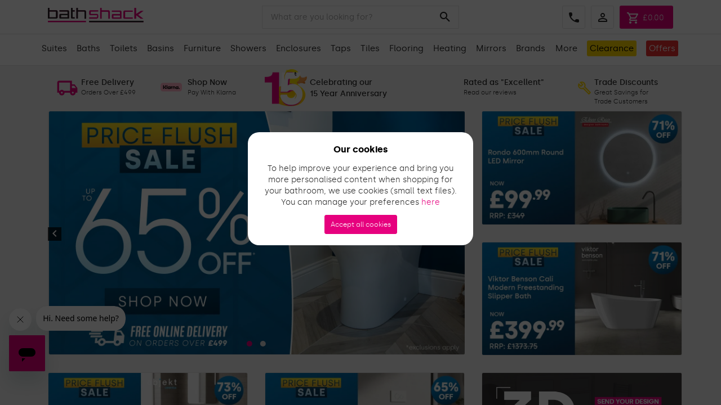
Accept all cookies (361, 224)
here (430, 202)
